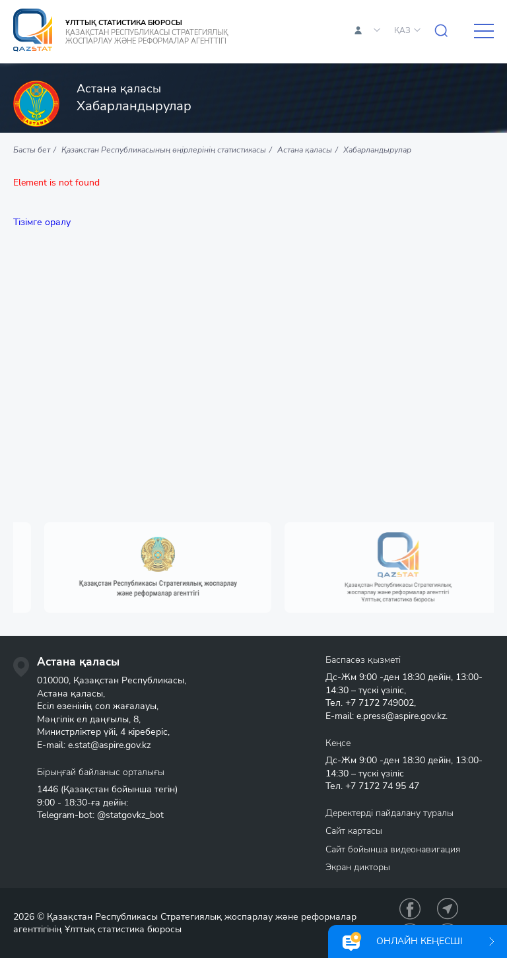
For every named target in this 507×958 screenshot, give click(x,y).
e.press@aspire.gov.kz (401, 716)
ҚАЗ (402, 30)
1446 (47, 789)
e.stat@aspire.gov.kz (109, 745)
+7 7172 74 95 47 (382, 786)
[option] (177, 567)
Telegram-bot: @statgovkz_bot (100, 815)
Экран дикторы (357, 867)
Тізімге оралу (42, 222)
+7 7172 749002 (379, 703)
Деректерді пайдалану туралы (389, 813)
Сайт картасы (353, 831)
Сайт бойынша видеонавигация (392, 849)
